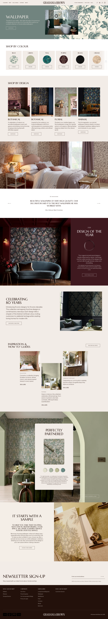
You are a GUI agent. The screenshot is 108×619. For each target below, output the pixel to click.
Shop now (12, 133)
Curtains (40, 601)
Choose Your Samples (27, 547)
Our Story (22, 591)
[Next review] (98, 203)
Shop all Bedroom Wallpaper (91, 181)
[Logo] (54, 3)
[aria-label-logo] (54, 614)
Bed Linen (40, 606)
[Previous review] (9, 203)
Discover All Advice (93, 345)
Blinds (39, 603)
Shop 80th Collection (13, 323)
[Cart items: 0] (105, 3)
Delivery (5, 591)
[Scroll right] (106, 61)
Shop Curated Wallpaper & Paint (89, 496)
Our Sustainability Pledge (26, 596)
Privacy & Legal (24, 598)
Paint (39, 598)
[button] (54, 152)
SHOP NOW (10, 28)
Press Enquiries (24, 594)
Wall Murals (41, 596)
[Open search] (97, 3)
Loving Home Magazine (43, 591)
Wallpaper (40, 594)
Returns (5, 594)
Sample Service (7, 596)
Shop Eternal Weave (89, 275)
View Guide (23, 384)
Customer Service (60, 591)
